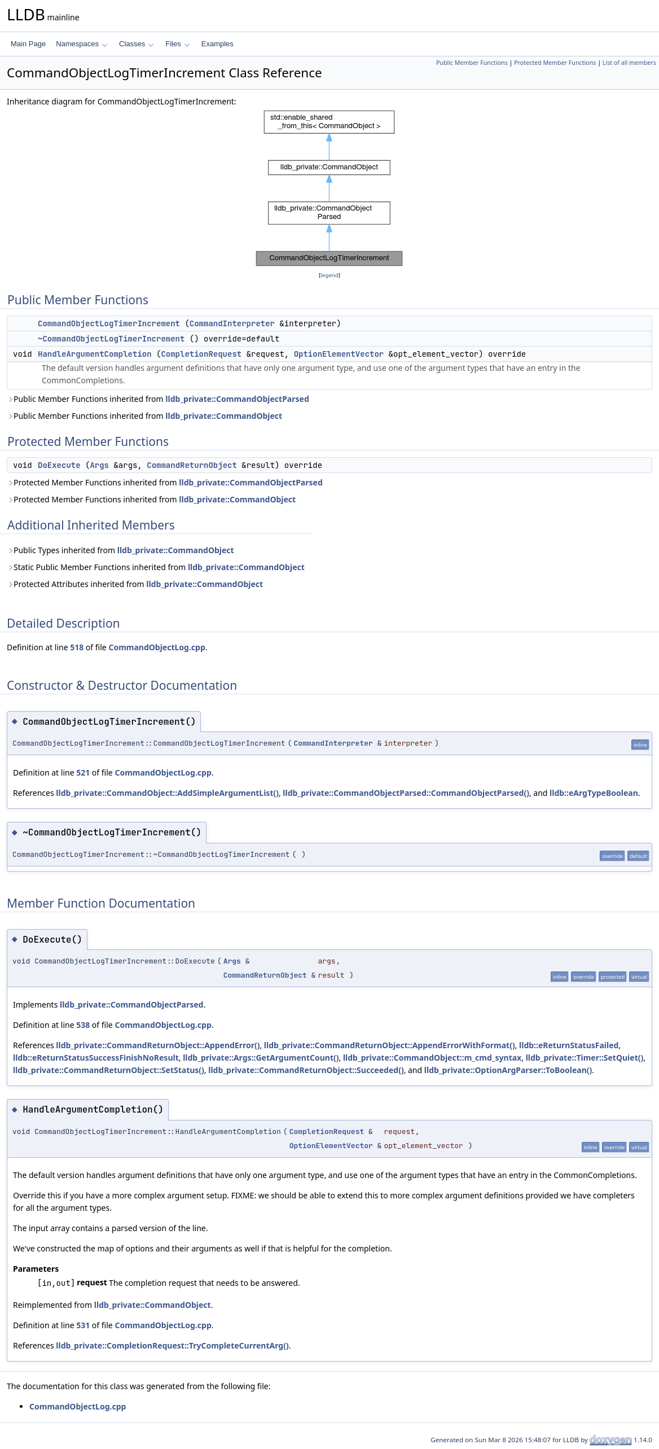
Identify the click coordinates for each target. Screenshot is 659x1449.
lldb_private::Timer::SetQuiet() (585, 1057)
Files (177, 44)
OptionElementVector (339, 354)
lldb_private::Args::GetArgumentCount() (261, 1057)
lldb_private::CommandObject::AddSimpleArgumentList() (167, 792)
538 (83, 1024)
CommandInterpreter (232, 323)
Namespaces (81, 44)
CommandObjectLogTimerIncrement (109, 323)
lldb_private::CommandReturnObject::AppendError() (158, 1045)
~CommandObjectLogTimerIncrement (111, 339)
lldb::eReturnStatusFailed (568, 1045)
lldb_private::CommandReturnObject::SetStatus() (108, 1070)
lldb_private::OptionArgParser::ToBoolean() (508, 1070)
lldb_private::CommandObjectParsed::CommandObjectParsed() (406, 792)
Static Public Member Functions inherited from (156, 567)
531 (83, 1325)
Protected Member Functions (555, 63)
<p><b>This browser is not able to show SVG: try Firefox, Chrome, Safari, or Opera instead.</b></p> (329, 188)
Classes (136, 44)
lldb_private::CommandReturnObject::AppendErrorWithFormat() (389, 1045)
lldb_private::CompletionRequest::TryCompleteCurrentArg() (172, 1345)
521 (83, 772)
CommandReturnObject (192, 465)
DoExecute (59, 465)
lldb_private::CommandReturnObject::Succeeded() (305, 1070)
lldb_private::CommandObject (223, 415)
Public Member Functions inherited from (158, 398)
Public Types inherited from (120, 550)
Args (99, 465)
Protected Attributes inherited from (135, 584)
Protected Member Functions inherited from (165, 482)
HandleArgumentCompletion (95, 354)
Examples (217, 44)
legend (329, 275)
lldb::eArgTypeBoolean (594, 792)
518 (77, 647)
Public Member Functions (472, 63)
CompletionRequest (201, 354)
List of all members (629, 63)
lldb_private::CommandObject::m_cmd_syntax (432, 1057)
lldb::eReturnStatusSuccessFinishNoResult (96, 1057)
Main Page (28, 44)
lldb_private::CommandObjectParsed (237, 398)
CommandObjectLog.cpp (156, 647)
